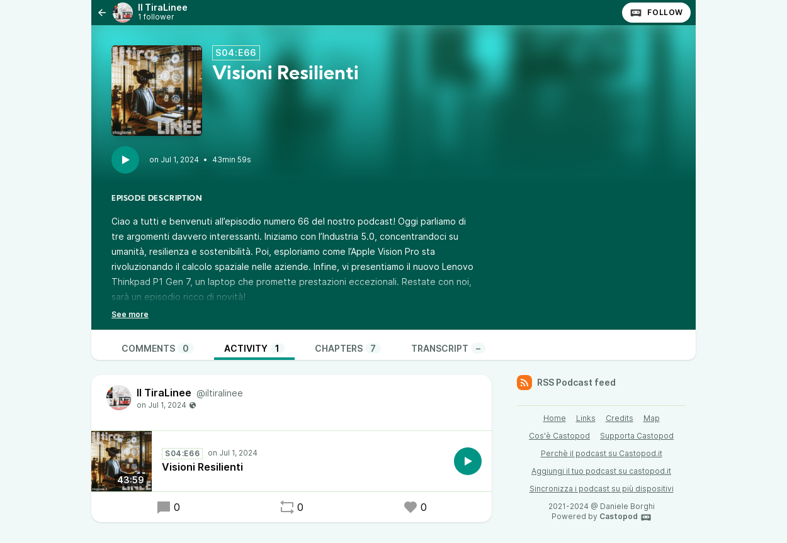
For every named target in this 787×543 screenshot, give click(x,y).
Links (586, 418)
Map (651, 418)
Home (554, 418)
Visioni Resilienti (202, 467)
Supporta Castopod (637, 435)
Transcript (448, 348)
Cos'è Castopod (559, 435)
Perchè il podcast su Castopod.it (601, 453)
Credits (619, 418)
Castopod (625, 517)
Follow (656, 12)
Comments (158, 348)
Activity (254, 348)
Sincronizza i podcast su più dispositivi (601, 488)
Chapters (348, 348)
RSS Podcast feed (566, 382)
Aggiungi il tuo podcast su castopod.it (601, 471)
